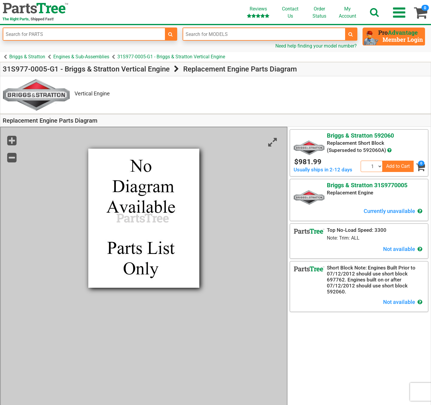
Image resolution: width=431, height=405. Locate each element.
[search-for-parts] (171, 34)
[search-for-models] (351, 34)
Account (347, 12)
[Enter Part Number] (84, 34)
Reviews (258, 12)
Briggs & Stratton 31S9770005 (367, 185)
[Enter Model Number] (264, 34)
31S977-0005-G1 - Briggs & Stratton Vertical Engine (171, 57)
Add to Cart (398, 166)
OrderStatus (319, 12)
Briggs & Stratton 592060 (360, 135)
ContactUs (290, 12)
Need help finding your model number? (316, 46)
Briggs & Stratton (27, 57)
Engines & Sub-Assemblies (81, 57)
